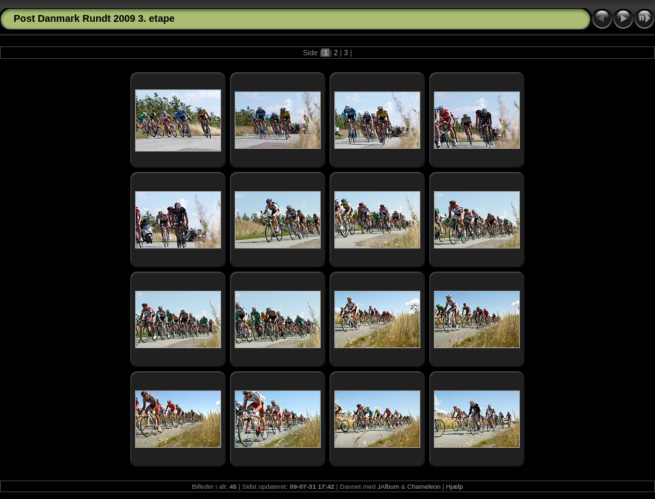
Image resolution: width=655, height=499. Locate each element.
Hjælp (454, 486)
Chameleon (424, 486)
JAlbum (388, 486)
